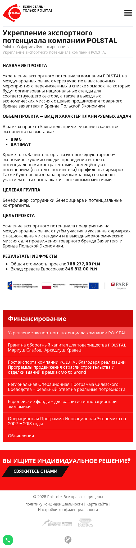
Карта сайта (97, 504)
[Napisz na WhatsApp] (8, 540)
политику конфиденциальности (54, 504)
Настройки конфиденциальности (68, 509)
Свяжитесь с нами (35, 471)
